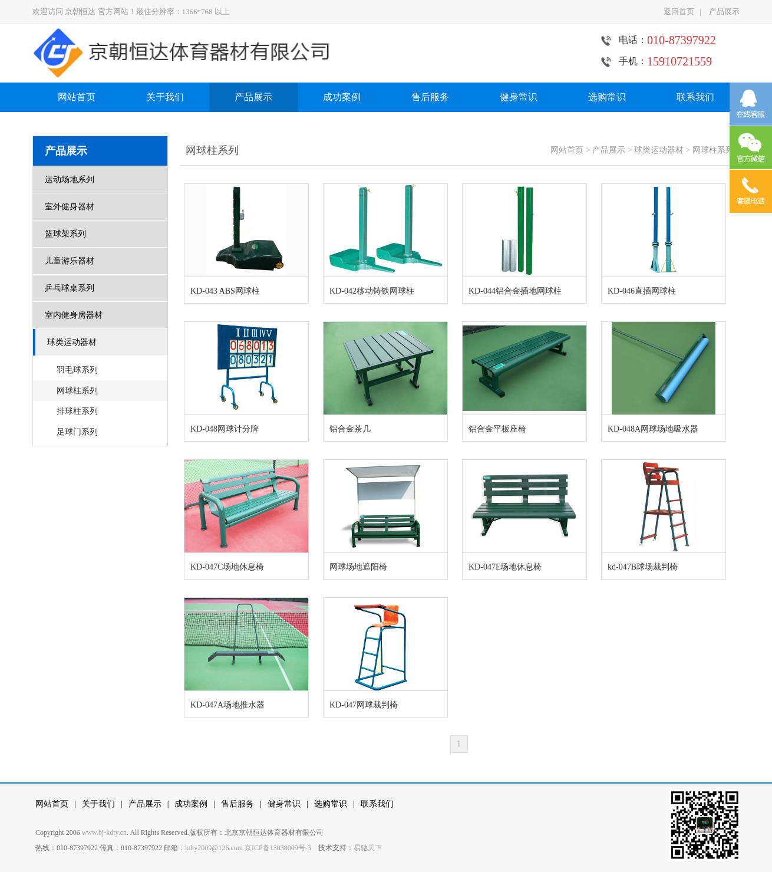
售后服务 (430, 97)
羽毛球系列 (77, 370)
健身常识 (518, 97)
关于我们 (165, 97)
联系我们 (695, 97)
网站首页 (76, 97)
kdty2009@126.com (214, 848)
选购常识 (607, 97)
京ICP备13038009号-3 (278, 848)
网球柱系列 (77, 390)
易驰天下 (368, 848)
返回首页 (679, 11)
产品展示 (724, 11)
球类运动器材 (659, 150)
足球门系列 (77, 431)
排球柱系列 (77, 411)
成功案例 (342, 97)
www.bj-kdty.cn (104, 832)
